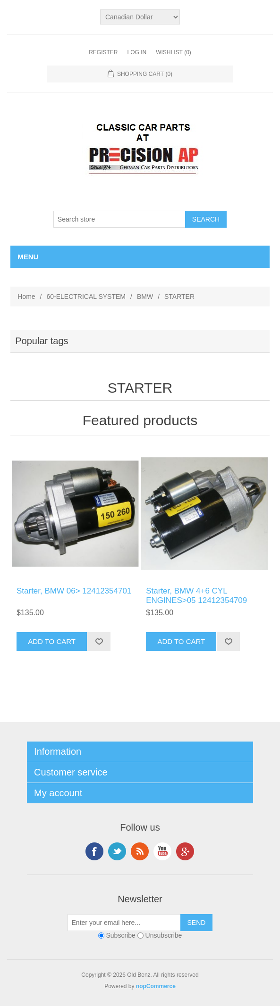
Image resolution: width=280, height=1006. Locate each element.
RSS (140, 851)
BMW (145, 296)
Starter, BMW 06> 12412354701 (74, 590)
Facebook (94, 851)
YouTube (162, 851)
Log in (136, 52)
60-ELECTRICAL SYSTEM (86, 296)
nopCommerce (156, 986)
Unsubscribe (163, 935)
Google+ (185, 851)
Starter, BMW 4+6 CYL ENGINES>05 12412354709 (196, 595)
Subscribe (120, 935)
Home (26, 296)
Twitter (117, 851)
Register (103, 52)
